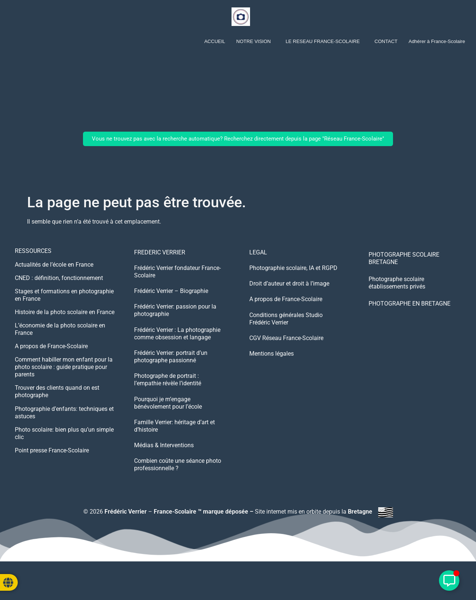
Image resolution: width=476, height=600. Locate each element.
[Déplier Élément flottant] (449, 580)
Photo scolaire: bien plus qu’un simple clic (64, 448)
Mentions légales (271, 372)
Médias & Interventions (164, 472)
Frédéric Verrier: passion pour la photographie (175, 320)
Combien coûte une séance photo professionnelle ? (177, 494)
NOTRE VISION (253, 41)
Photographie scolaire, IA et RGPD (293, 272)
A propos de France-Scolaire (51, 355)
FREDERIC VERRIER (159, 253)
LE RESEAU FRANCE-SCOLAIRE (323, 41)
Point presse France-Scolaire (52, 466)
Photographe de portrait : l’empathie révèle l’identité (167, 398)
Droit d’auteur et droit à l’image (289, 290)
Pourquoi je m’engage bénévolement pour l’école (168, 424)
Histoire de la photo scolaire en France (64, 318)
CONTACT (386, 41)
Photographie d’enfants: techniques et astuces (64, 426)
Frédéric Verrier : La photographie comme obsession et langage (177, 346)
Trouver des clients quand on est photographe (57, 403)
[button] (255, 41)
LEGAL (258, 253)
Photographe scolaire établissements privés (397, 283)
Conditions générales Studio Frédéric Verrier (286, 331)
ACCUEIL (214, 41)
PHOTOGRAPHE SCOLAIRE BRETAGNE (404, 258)
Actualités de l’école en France (54, 266)
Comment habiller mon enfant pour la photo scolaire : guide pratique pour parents (64, 378)
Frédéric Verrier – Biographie (171, 297)
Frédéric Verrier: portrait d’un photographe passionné (170, 372)
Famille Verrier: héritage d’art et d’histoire (174, 450)
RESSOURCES (33, 251)
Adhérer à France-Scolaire (437, 41)
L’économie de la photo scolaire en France (60, 337)
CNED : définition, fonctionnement (59, 281)
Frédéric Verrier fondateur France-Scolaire (177, 275)
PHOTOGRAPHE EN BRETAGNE (409, 303)
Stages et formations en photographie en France (64, 300)
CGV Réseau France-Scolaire (286, 353)
